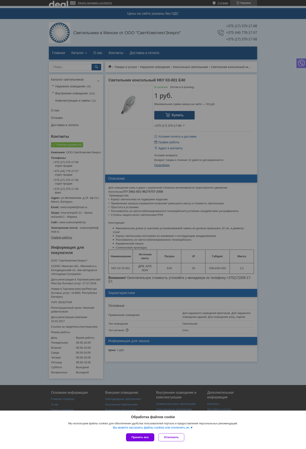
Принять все (140, 437)
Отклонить (171, 437)
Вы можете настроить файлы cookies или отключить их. (151, 427)
